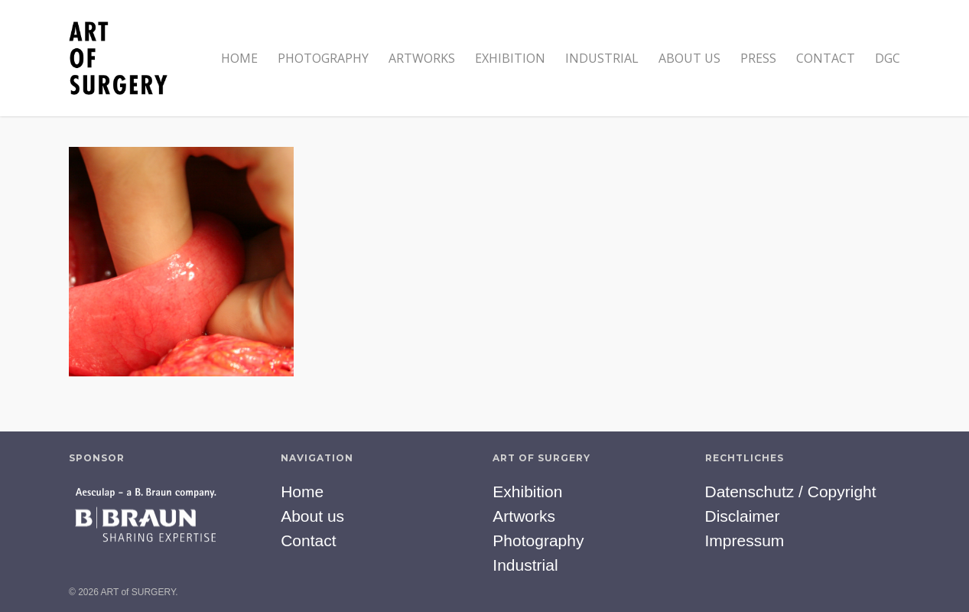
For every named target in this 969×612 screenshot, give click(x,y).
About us (689, 58)
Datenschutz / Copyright (790, 491)
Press (758, 58)
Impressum (745, 540)
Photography (323, 58)
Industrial (602, 58)
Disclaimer (742, 516)
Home (239, 58)
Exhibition (510, 58)
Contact (825, 58)
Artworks (422, 58)
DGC (887, 58)
